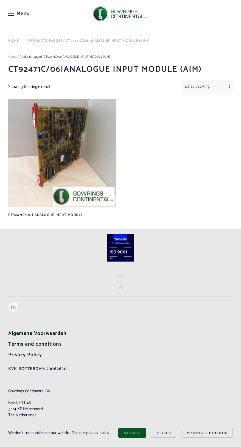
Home (12, 56)
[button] (19, 13)
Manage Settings (207, 433)
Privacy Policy (25, 355)
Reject (163, 433)
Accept (132, 433)
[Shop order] (207, 87)
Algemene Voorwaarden (37, 333)
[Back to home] (120, 13)
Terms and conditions (35, 344)
